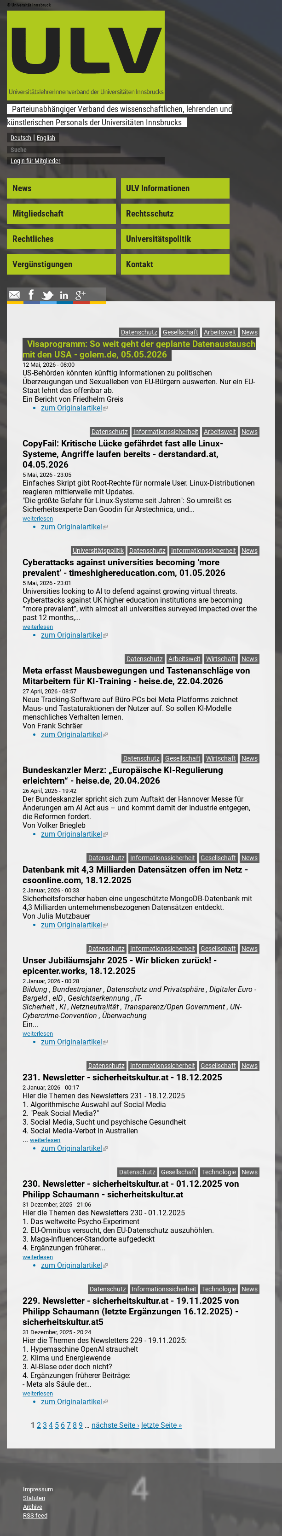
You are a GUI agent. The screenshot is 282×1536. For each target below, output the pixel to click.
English (46, 137)
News (22, 188)
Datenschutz (139, 332)
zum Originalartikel (74, 408)
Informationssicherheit (165, 432)
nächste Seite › (115, 1425)
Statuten (34, 1498)
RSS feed (35, 1515)
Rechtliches (33, 239)
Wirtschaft (221, 659)
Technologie (219, 1172)
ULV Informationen (158, 188)
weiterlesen (38, 518)
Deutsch (21, 137)
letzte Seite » (161, 1425)
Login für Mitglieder (35, 160)
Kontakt (139, 264)
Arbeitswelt (220, 332)
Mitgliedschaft (37, 214)
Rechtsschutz (150, 214)
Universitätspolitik (158, 239)
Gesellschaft (180, 332)
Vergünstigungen (42, 264)
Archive (32, 1506)
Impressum (38, 1489)
